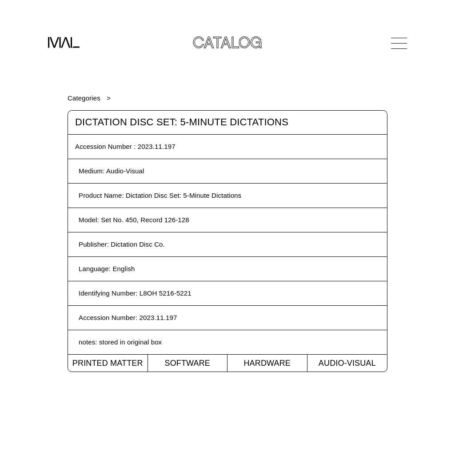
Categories (84, 98)
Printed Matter (107, 363)
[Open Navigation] (399, 43)
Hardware (267, 363)
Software (187, 363)
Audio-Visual (347, 363)
